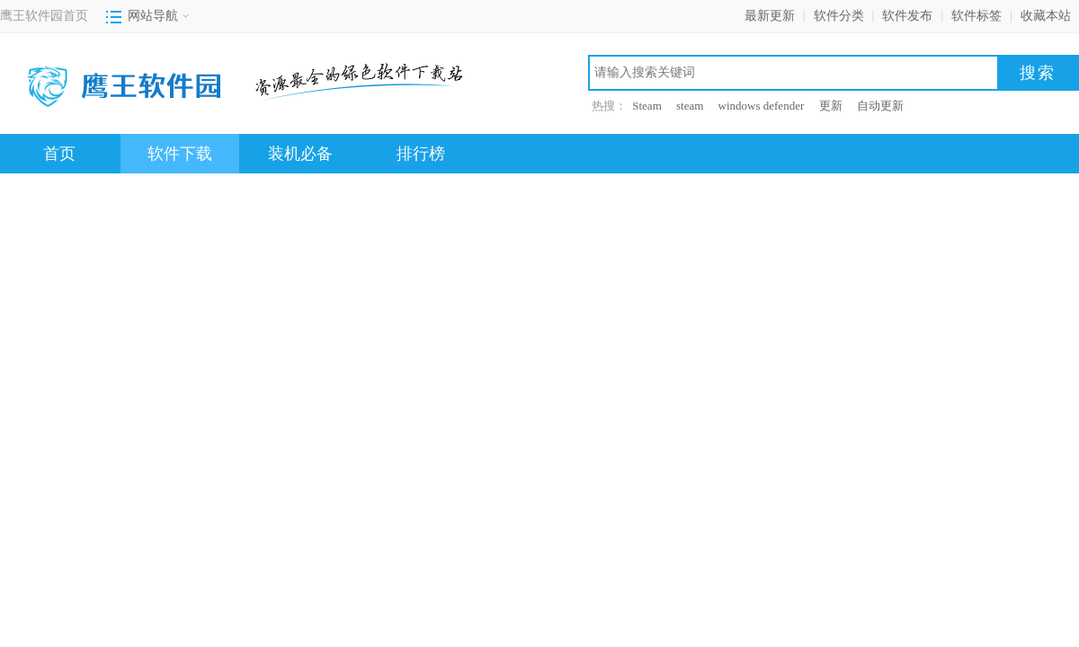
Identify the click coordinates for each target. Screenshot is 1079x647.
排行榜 (421, 154)
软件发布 (907, 15)
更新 (831, 105)
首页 (59, 154)
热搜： (609, 105)
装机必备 (300, 154)
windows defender (761, 105)
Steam (647, 105)
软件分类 (839, 15)
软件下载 (179, 154)
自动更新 (880, 105)
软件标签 (976, 15)
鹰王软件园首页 (44, 15)
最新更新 (770, 15)
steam (689, 105)
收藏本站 (1046, 15)
